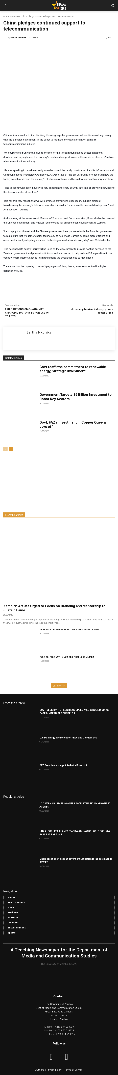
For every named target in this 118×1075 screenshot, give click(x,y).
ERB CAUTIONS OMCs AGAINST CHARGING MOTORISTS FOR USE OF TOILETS (27, 313)
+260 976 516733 (64, 1030)
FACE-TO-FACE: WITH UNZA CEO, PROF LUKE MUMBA (66, 657)
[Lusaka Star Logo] (59, 5)
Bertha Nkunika (18, 37)
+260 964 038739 (64, 1026)
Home (6, 16)
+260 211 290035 (65, 1034)
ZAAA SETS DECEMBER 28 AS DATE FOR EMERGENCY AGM (69, 629)
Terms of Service (73, 1069)
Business (15, 16)
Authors (40, 1069)
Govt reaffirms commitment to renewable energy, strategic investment (72, 369)
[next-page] (11, 449)
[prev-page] (5, 449)
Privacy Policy (54, 1069)
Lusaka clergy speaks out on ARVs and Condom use (68, 737)
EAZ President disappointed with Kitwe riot (63, 765)
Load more (59, 685)
